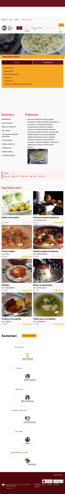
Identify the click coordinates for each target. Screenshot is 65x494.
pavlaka (17, 176)
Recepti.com (32, 3)
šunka (43, 176)
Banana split (8, 81)
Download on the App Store (47, 481)
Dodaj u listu (61, 25)
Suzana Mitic (10, 28)
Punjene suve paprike (17, 309)
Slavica (27, 443)
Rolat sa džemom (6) (11, 74)
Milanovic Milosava (27, 401)
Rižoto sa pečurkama (48, 275)
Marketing (8, 486)
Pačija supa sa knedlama (48, 309)
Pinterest (37, 486)
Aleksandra (32, 464)
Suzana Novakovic (30, 422)
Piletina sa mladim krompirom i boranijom (18, 84)
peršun (26, 176)
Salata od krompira (17, 207)
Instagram (56, 484)
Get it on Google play (58, 481)
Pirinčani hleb (8, 68)
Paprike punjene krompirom (48, 241)
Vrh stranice (58, 475)
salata (8, 176)
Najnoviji (17, 62)
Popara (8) (7, 77)
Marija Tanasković (30, 380)
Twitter (44, 484)
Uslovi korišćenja (24, 484)
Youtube (49, 484)
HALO (13, 488)
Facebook (37, 484)
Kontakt (14, 486)
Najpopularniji (48, 62)
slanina (35, 176)
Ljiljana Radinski (27, 359)
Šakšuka (17, 275)
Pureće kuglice (17, 241)
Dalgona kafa (8, 71)
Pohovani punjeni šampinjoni (48, 207)
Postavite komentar (29, 335)
